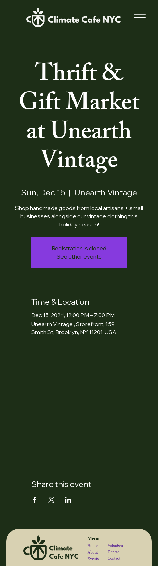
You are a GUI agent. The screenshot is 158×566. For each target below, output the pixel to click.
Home (93, 545)
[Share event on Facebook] (34, 500)
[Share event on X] (51, 500)
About (93, 552)
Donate (114, 551)
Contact (114, 558)
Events (93, 558)
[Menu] (140, 16)
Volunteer (115, 545)
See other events (79, 256)
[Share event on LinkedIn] (68, 500)
